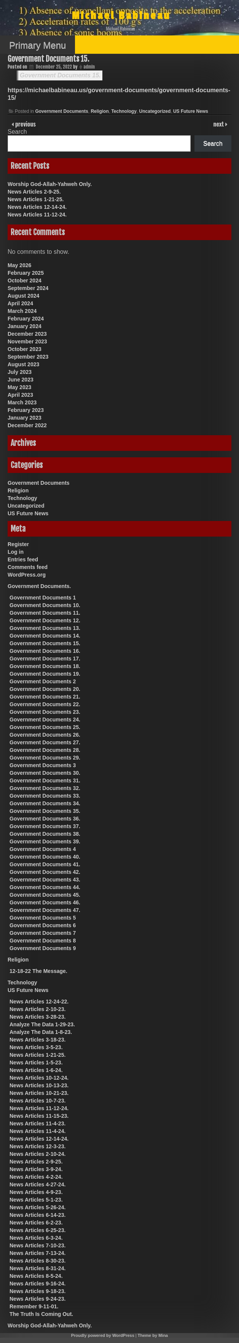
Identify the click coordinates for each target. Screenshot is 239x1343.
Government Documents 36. (45, 819)
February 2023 (26, 410)
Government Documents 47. (45, 910)
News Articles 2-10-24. (37, 1154)
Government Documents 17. (45, 658)
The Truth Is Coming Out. (41, 1314)
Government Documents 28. (45, 750)
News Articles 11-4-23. (37, 1123)
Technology (123, 111)
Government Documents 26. (45, 735)
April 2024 (20, 303)
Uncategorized (155, 111)
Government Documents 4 (43, 849)
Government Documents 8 (43, 941)
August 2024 (23, 296)
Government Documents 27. (45, 742)
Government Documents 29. (45, 758)
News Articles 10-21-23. (39, 1093)
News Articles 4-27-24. (37, 1184)
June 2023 (20, 380)
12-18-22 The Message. (38, 971)
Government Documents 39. (45, 841)
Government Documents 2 (43, 681)
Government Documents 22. (45, 704)
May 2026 (19, 265)
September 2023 (28, 357)
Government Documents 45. (45, 895)
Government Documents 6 (43, 925)
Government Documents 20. (45, 689)
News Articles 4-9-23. (36, 1192)
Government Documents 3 (43, 765)
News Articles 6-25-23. (37, 1230)
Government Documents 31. (45, 780)
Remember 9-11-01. (34, 1306)
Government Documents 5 (43, 918)
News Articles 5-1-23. (36, 1200)
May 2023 (19, 387)
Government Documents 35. (45, 811)
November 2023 (27, 341)
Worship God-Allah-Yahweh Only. (50, 184)
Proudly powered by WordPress (102, 1335)
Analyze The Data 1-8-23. (41, 1032)
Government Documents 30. (45, 773)
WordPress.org (27, 575)
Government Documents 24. (45, 719)
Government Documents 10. (45, 605)
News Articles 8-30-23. (37, 1261)
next (219, 123)
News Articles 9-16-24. (37, 1283)
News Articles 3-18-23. (37, 1040)
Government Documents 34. (45, 803)
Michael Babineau (121, 16)
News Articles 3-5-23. (36, 1047)
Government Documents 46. (45, 902)
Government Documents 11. (45, 613)
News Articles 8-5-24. (36, 1276)
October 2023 (24, 349)
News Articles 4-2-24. (36, 1177)
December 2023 (27, 334)
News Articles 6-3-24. (36, 1238)
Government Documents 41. (45, 864)
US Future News (190, 111)
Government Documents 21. (45, 697)
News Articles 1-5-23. (36, 1062)
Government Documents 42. (45, 872)
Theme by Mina (153, 1335)
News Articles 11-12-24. (37, 215)
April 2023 (20, 395)
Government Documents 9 (43, 948)
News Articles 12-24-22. (39, 1001)
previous (25, 123)
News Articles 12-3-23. (37, 1146)
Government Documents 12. (45, 620)
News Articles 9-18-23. (37, 1291)
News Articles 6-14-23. (37, 1215)
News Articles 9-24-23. (37, 1299)
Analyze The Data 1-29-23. (42, 1024)
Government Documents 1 (43, 598)
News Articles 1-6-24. (36, 1070)
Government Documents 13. (45, 628)
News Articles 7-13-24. (37, 1253)
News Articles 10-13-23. (39, 1085)
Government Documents (61, 111)
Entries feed (23, 559)
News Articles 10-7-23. (37, 1101)
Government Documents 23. (45, 712)
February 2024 (26, 319)
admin (89, 67)
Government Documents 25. (45, 727)
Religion (99, 111)
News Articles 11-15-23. (39, 1116)
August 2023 (23, 364)
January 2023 (24, 418)
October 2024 (24, 280)
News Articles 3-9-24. (36, 1169)
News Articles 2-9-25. (34, 192)
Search (17, 131)
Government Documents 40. (45, 857)
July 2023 (20, 372)
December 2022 (27, 425)
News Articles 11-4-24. (37, 1131)
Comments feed (28, 567)
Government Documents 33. (45, 796)
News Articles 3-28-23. (37, 1017)
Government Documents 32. (45, 788)
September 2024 (28, 288)
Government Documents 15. (48, 59)
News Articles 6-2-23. (36, 1223)
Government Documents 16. (45, 651)
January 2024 (24, 326)
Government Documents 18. (45, 666)
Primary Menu (37, 45)
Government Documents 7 (43, 933)
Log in (16, 552)
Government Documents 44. (45, 887)
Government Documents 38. (45, 834)
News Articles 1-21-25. (36, 199)
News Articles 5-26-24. (37, 1207)
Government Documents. (39, 586)
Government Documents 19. (45, 674)
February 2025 (26, 273)
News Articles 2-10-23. (37, 1009)
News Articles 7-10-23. (37, 1245)
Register (18, 544)
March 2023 (22, 402)
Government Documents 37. (45, 826)
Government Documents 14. (45, 636)
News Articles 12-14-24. (37, 207)
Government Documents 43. (45, 880)
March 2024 (22, 311)
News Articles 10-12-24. (39, 1078)
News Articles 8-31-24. (37, 1268)
